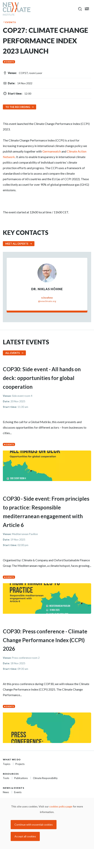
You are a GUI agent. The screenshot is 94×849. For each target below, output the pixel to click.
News (6, 792)
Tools (6, 778)
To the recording (17, 106)
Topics (6, 763)
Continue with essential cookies (33, 824)
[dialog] (47, 823)
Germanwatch (51, 151)
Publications (21, 778)
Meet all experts (16, 243)
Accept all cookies (25, 836)
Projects (20, 763)
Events (10, 22)
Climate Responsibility (45, 778)
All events (12, 352)
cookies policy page (60, 806)
